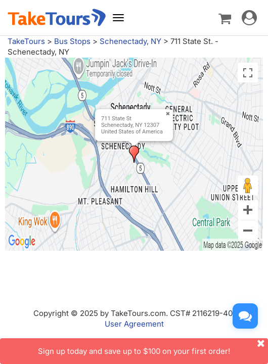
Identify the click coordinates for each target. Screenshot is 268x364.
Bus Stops (72, 41)
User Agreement (134, 324)
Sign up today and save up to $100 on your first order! (153, 347)
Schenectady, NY (130, 41)
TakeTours (26, 41)
